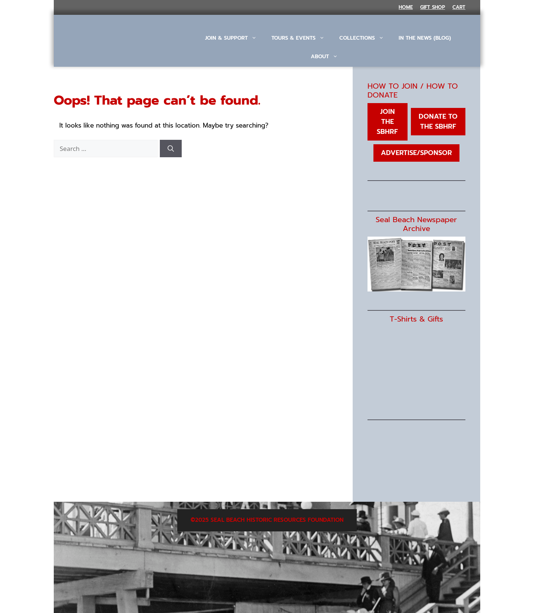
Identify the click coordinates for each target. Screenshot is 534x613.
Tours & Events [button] (301, 38)
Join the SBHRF (387, 121)
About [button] (328, 56)
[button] (328, 77)
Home (406, 7)
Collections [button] (365, 38)
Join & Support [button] (234, 38)
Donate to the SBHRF (438, 121)
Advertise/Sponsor (416, 153)
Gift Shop (432, 7)
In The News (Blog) (425, 38)
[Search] (171, 149)
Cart (458, 7)
